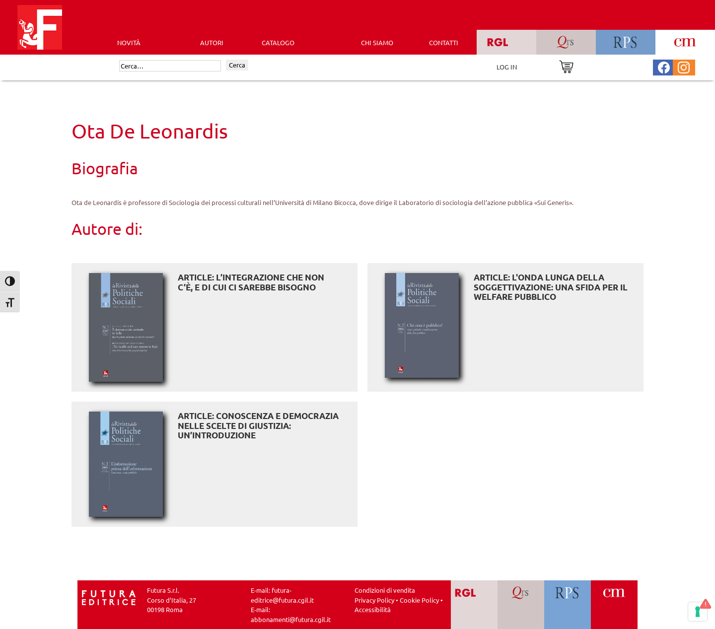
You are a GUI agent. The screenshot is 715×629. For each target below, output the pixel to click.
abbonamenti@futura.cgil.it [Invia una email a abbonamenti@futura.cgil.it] (291, 619)
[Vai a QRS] (521, 604)
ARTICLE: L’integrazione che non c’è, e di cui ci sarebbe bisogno (251, 282)
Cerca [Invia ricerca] (237, 65)
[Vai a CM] (614, 604)
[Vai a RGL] (474, 604)
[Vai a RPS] (567, 604)
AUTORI (211, 42)
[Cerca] (170, 66)
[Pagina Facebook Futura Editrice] (664, 66)
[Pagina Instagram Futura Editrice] (684, 66)
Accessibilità (373, 609)
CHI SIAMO (377, 42)
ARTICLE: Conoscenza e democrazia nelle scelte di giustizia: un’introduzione (258, 425)
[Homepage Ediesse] (109, 596)
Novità (129, 42)
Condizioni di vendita (385, 590)
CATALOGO (278, 42)
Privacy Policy (374, 600)
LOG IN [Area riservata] (507, 67)
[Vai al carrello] (566, 66)
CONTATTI (443, 42)
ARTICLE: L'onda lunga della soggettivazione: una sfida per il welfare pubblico (551, 287)
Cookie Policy (419, 600)
